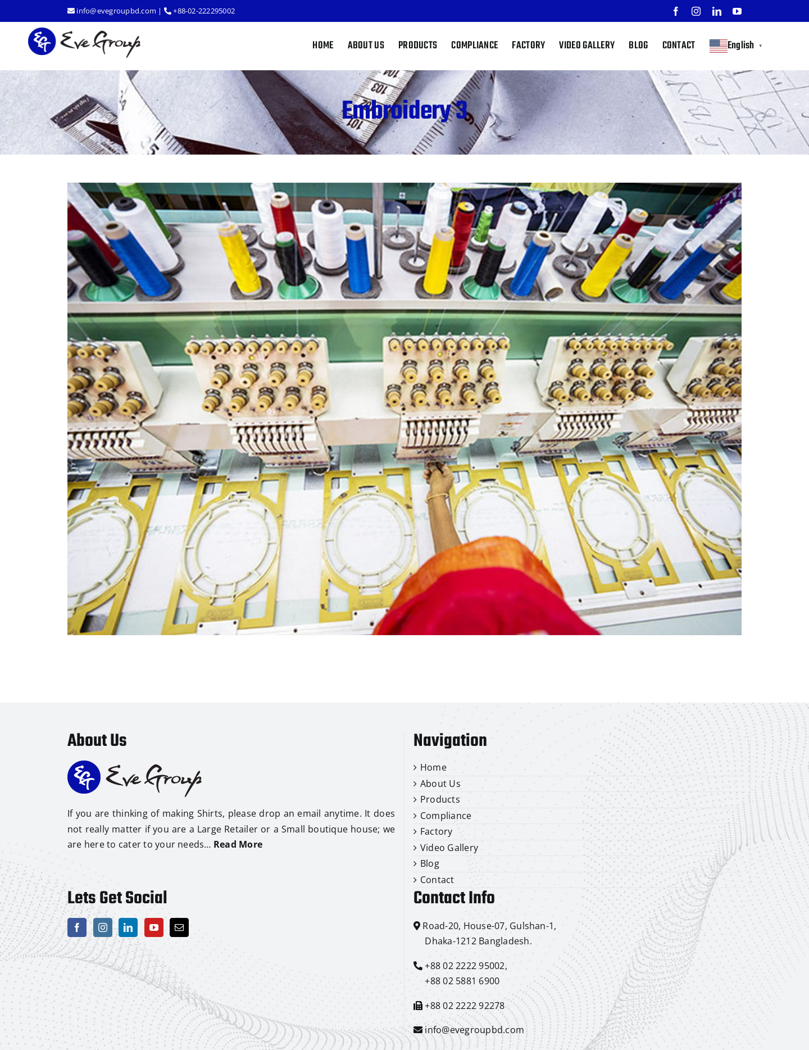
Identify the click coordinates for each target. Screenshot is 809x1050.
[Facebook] (77, 927)
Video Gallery (449, 847)
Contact (437, 880)
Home (433, 767)
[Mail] (179, 927)
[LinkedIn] (128, 927)
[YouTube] (153, 927)
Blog (429, 863)
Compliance (445, 815)
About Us (440, 783)
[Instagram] (102, 927)
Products (440, 799)
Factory (436, 831)
